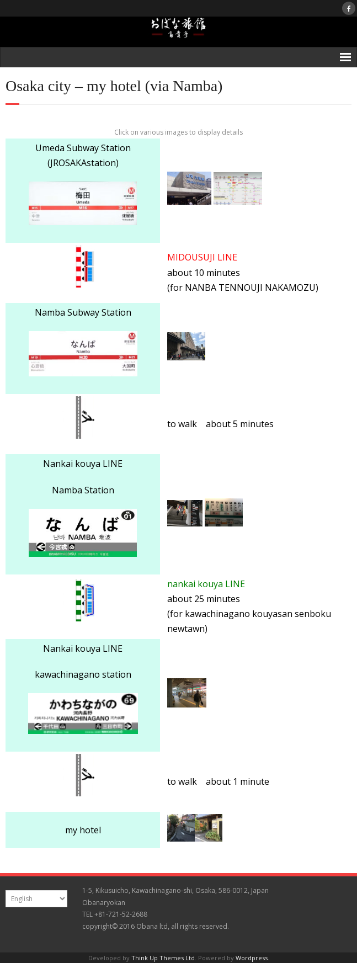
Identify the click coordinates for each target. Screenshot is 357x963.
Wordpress (252, 958)
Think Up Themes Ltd (163, 958)
